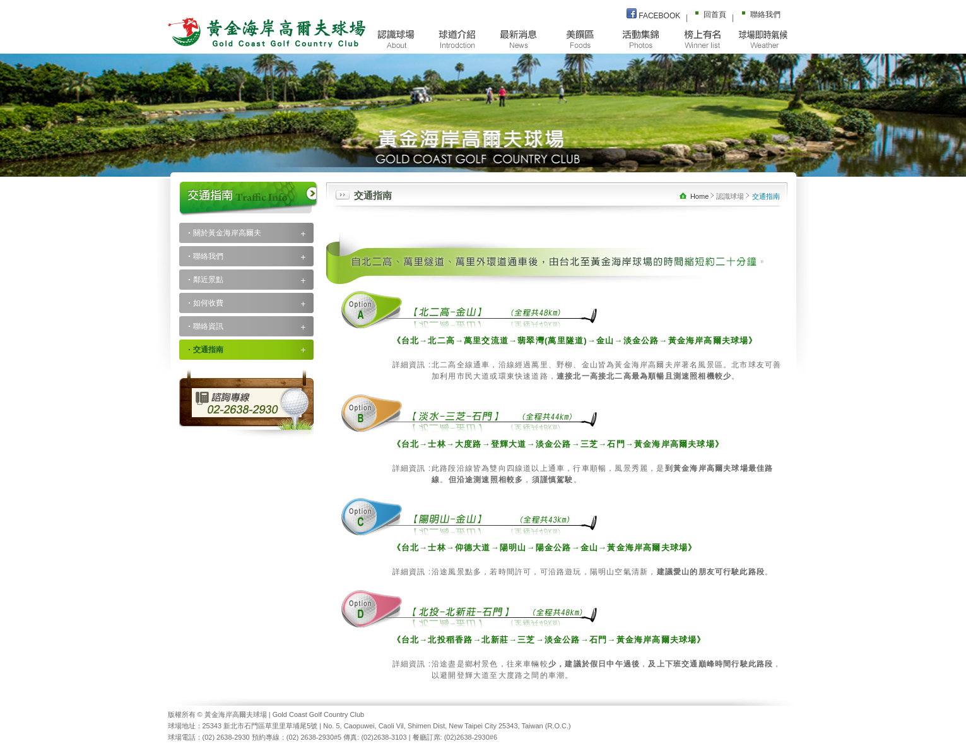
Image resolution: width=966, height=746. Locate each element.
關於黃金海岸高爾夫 (227, 232)
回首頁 (708, 14)
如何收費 (208, 303)
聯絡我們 (759, 14)
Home (695, 196)
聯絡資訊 (208, 326)
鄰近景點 (208, 279)
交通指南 (208, 349)
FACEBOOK (653, 14)
